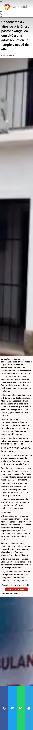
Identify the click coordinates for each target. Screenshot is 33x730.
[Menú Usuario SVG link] (1, 1)
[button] (4, 708)
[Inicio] (16, 6)
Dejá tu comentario (16, 620)
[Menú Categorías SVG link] (1, 11)
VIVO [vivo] (1, 16)
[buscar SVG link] (1, 14)
